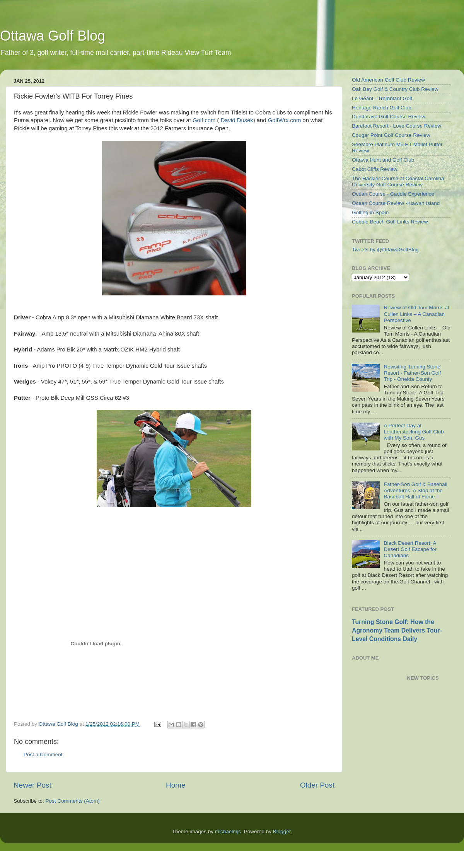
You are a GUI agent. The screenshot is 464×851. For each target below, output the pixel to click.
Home (175, 785)
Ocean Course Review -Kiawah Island (396, 203)
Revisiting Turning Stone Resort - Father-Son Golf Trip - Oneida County (412, 373)
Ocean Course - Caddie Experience (393, 194)
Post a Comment (43, 754)
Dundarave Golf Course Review (388, 116)
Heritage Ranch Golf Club (381, 108)
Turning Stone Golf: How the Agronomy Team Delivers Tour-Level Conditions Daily (397, 630)
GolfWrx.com (284, 120)
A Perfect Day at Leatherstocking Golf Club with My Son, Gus (414, 432)
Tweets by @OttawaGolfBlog (385, 249)
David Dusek (237, 120)
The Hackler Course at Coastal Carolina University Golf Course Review (398, 182)
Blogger (282, 831)
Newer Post (32, 785)
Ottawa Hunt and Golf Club (383, 160)
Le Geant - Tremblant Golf (382, 98)
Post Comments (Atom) (73, 801)
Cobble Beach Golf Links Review (390, 222)
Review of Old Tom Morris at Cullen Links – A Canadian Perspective (416, 314)
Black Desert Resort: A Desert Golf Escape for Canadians (410, 549)
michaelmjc (228, 831)
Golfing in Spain (370, 212)
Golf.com (204, 120)
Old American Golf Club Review (388, 80)
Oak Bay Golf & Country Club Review (395, 89)
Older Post (317, 785)
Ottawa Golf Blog (52, 36)
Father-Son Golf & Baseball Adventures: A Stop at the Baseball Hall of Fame (415, 490)
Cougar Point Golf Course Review (391, 135)
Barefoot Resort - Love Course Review (396, 126)
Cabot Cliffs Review (374, 169)
